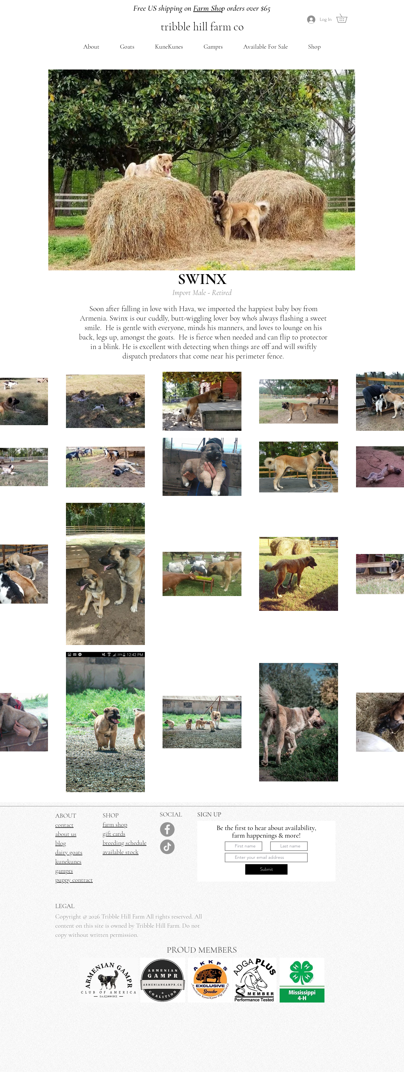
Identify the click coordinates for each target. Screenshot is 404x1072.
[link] (346, 18)
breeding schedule (124, 843)
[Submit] (266, 869)
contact (64, 825)
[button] (91, 46)
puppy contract (74, 880)
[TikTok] (167, 847)
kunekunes (68, 861)
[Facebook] (167, 829)
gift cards (114, 834)
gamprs (64, 871)
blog (60, 843)
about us (65, 834)
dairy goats (68, 852)
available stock (121, 852)
